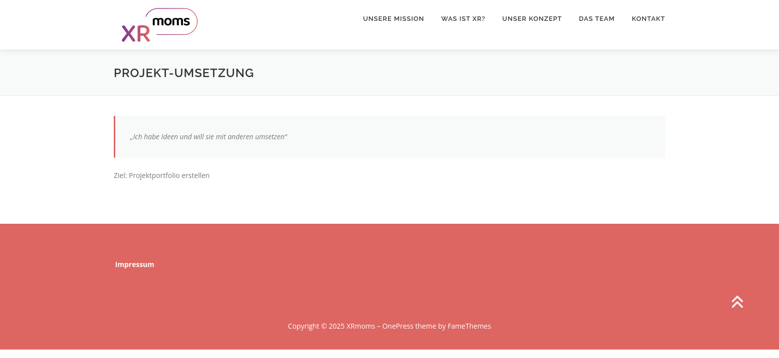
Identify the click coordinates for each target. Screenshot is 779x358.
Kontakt (648, 18)
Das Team (597, 18)
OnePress (397, 326)
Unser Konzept (532, 18)
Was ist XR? (463, 18)
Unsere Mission (393, 18)
